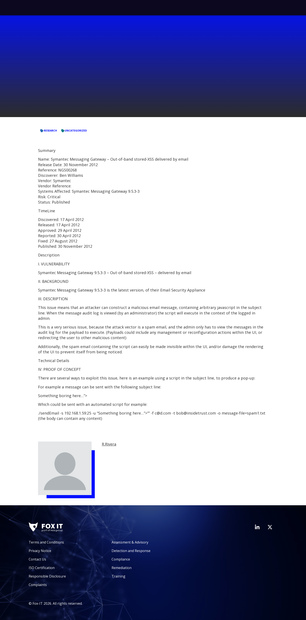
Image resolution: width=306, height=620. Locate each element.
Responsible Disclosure (47, 576)
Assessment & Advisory (130, 542)
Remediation (122, 567)
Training (118, 576)
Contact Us (37, 559)
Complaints (38, 584)
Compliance (121, 559)
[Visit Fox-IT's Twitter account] (270, 527)
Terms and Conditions (46, 542)
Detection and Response (131, 550)
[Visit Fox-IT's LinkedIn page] (257, 527)
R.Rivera (109, 444)
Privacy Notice (40, 550)
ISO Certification (42, 567)
